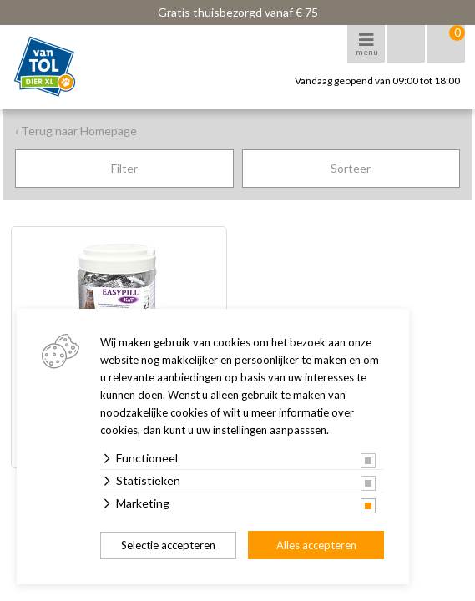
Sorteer (351, 168)
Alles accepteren (316, 545)
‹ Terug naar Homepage (76, 131)
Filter (124, 168)
